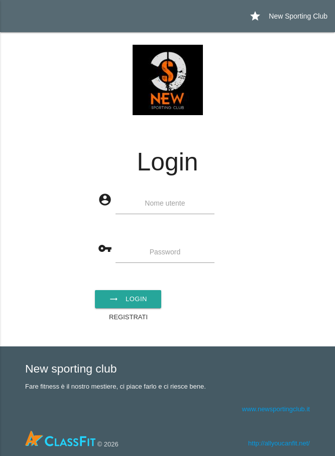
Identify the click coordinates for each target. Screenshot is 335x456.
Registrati (128, 317)
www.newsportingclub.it (276, 409)
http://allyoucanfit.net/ (279, 443)
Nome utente (165, 203)
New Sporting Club (288, 16)
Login (128, 299)
